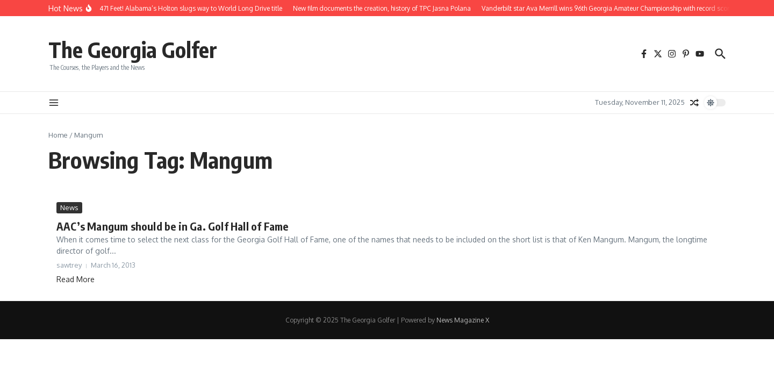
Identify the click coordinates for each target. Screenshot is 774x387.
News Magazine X (462, 320)
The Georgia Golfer (132, 49)
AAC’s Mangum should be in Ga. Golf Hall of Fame (172, 226)
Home (58, 135)
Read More (75, 279)
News (69, 207)
